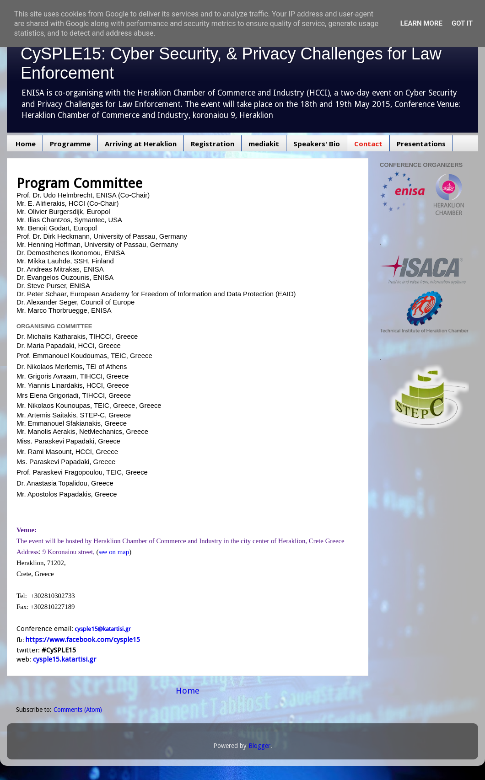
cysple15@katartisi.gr (103, 628)
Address (27, 552)
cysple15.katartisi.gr (64, 659)
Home (26, 143)
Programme (70, 143)
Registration (212, 143)
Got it (462, 23)
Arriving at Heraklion (141, 143)
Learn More (421, 23)
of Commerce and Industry (185, 541)
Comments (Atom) (78, 709)
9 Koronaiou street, (69, 552)
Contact (368, 143)
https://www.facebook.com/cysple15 (82, 640)
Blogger (259, 745)
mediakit (263, 143)
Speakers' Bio (316, 143)
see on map (114, 552)
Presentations (421, 143)
